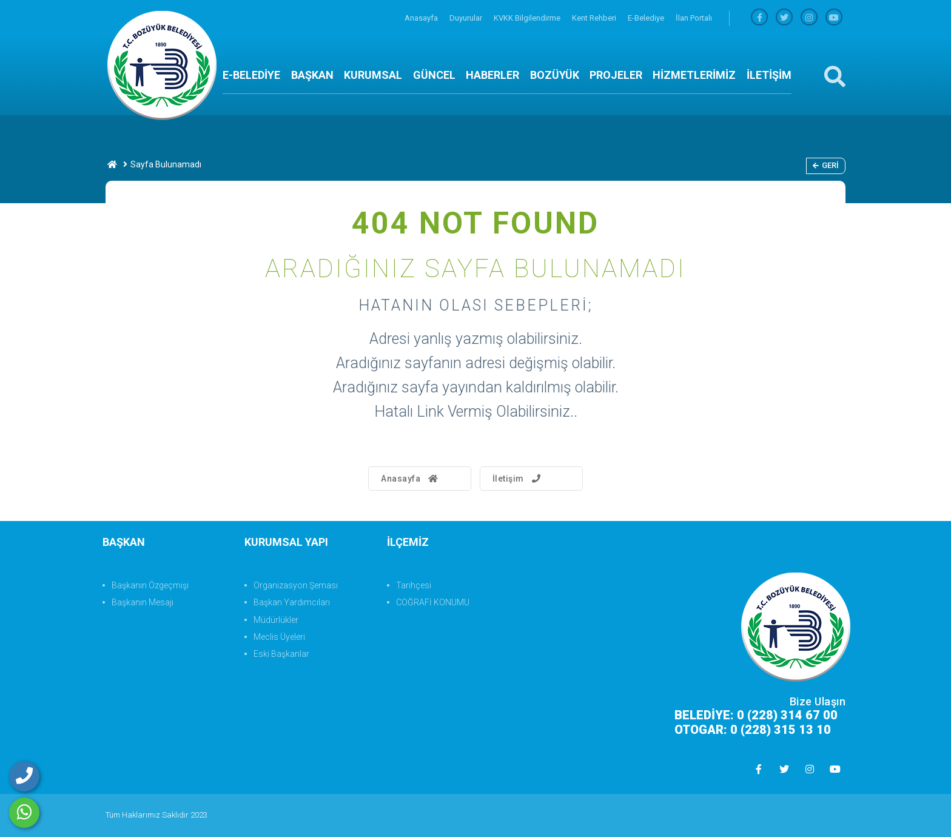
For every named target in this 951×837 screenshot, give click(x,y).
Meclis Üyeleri (279, 637)
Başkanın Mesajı (142, 602)
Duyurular (466, 17)
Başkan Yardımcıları (292, 602)
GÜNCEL (434, 75)
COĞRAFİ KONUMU (432, 602)
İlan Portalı (694, 17)
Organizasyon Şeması (296, 585)
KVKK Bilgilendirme (528, 17)
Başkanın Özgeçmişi (150, 585)
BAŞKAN (312, 75)
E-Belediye (647, 17)
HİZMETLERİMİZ (694, 75)
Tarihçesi (413, 585)
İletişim (518, 478)
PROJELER (616, 75)
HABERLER (492, 75)
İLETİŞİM (769, 75)
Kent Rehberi (595, 17)
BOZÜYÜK (554, 75)
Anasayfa (422, 17)
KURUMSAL (373, 75)
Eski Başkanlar (281, 654)
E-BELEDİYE (251, 75)
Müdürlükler (276, 620)
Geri (826, 165)
